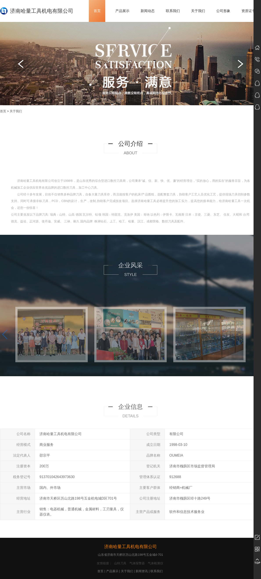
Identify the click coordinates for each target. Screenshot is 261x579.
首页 (97, 11)
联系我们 (173, 11)
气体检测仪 (155, 563)
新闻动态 (148, 11)
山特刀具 (120, 563)
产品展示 (122, 11)
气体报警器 (137, 563)
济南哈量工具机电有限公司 (130, 546)
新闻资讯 (142, 571)
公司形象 (223, 11)
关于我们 (198, 11)
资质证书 (248, 11)
